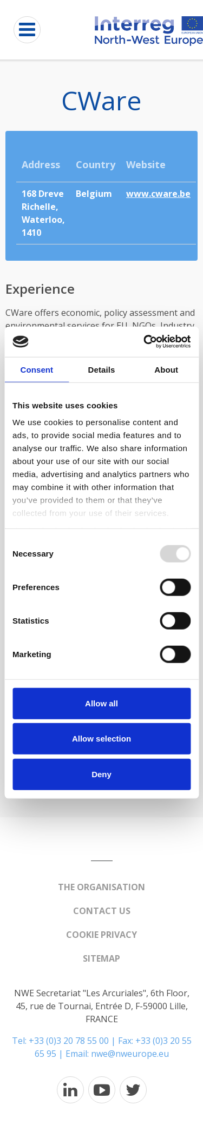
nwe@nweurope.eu (130, 1054)
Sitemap (101, 958)
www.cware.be (158, 194)
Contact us (101, 911)
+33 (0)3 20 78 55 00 (69, 1041)
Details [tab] (101, 369)
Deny (101, 773)
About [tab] (166, 369)
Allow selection (101, 738)
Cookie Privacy (101, 935)
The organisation (101, 887)
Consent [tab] (36, 369)
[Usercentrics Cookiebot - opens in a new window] (145, 342)
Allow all (101, 702)
